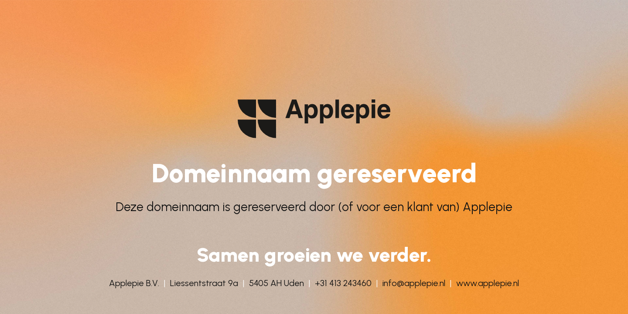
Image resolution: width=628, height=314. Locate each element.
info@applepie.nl (413, 283)
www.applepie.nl (487, 283)
